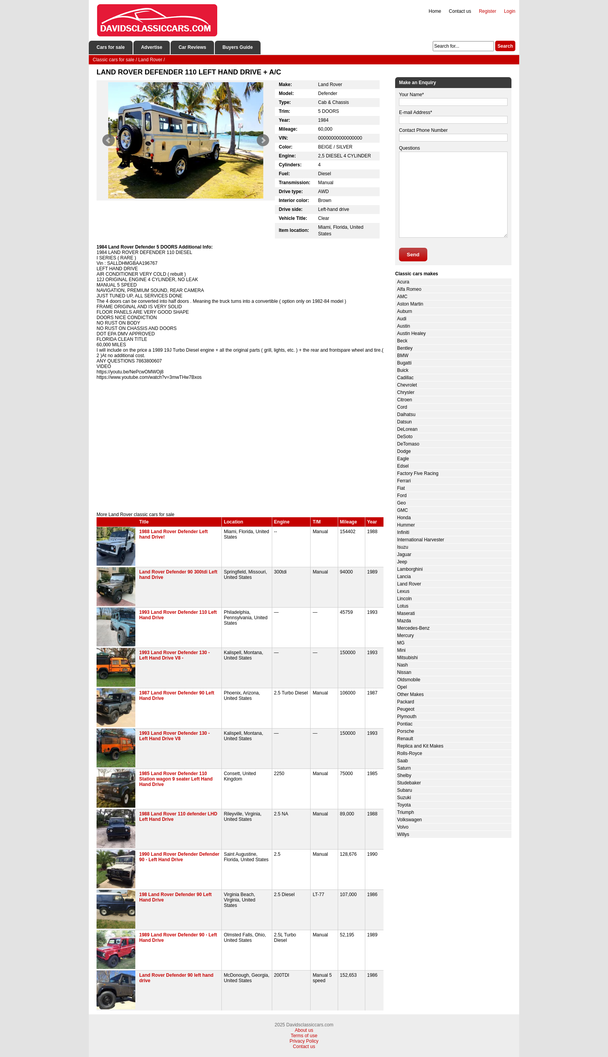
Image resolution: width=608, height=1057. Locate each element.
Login (509, 11)
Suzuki (404, 797)
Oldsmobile (408, 679)
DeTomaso (408, 444)
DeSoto (405, 436)
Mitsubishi (407, 657)
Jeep (402, 562)
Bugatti (404, 363)
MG (400, 643)
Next (263, 140)
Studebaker (409, 783)
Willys (403, 834)
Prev (108, 140)
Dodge (404, 451)
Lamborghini (410, 569)
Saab (402, 760)
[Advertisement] (240, 446)
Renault (405, 738)
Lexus (403, 591)
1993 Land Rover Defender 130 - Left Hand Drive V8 (174, 736)
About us (304, 1030)
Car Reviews (192, 47)
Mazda (404, 620)
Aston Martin (410, 304)
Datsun (404, 422)
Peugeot (406, 709)
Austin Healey (411, 333)
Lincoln (404, 598)
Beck (402, 341)
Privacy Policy (304, 1041)
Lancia (404, 576)
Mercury (405, 635)
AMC (402, 296)
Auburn (404, 311)
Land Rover (409, 584)
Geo (401, 503)
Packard (405, 702)
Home (435, 11)
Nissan (404, 672)
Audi (401, 318)
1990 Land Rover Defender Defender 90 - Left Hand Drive (179, 856)
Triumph (405, 812)
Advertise (151, 47)
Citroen (404, 399)
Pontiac (405, 724)
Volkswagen (409, 819)
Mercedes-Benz (413, 628)
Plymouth (406, 716)
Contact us (460, 11)
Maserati (406, 613)
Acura (403, 282)
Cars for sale (111, 47)
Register (487, 11)
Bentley (405, 348)
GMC (402, 510)
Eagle (403, 458)
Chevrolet (407, 385)
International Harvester (420, 539)
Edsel (403, 466)
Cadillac (405, 377)
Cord (402, 407)
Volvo (402, 827)
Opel (402, 687)
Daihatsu (406, 414)
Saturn (404, 768)
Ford (402, 495)
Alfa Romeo (409, 289)
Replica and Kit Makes (420, 746)
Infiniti (403, 532)
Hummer (406, 525)
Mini (401, 650)
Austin (403, 326)
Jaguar (404, 554)
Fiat (401, 488)
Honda (404, 517)
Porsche (405, 731)
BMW (402, 355)
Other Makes (410, 694)
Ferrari (404, 481)
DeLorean (407, 429)
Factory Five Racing (418, 473)
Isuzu (402, 547)
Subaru (404, 790)
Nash (402, 665)
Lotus (402, 606)
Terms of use (304, 1035)
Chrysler (406, 392)
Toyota (404, 805)
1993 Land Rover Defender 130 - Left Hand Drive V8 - (174, 655)
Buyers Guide (238, 47)
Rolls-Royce (409, 753)
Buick (402, 370)
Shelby (404, 775)
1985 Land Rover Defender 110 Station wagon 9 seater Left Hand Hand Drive (175, 779)
